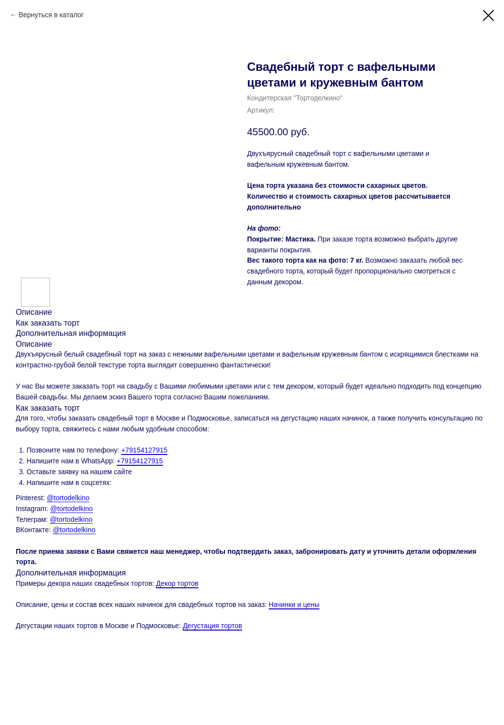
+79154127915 (144, 450)
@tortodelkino (68, 498)
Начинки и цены (294, 604)
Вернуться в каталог (51, 15)
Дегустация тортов (212, 626)
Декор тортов (177, 583)
